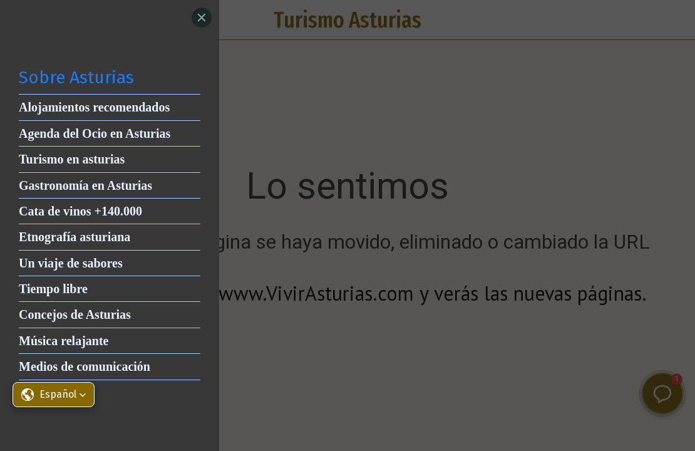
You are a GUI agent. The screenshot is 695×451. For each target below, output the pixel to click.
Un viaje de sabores (71, 263)
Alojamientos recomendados (94, 107)
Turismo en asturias (72, 159)
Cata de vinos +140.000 (80, 211)
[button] (53, 395)
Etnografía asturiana (74, 237)
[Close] (202, 18)
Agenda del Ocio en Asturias (94, 133)
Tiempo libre (53, 289)
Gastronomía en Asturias (85, 185)
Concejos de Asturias (75, 314)
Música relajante (64, 341)
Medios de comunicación (84, 366)
